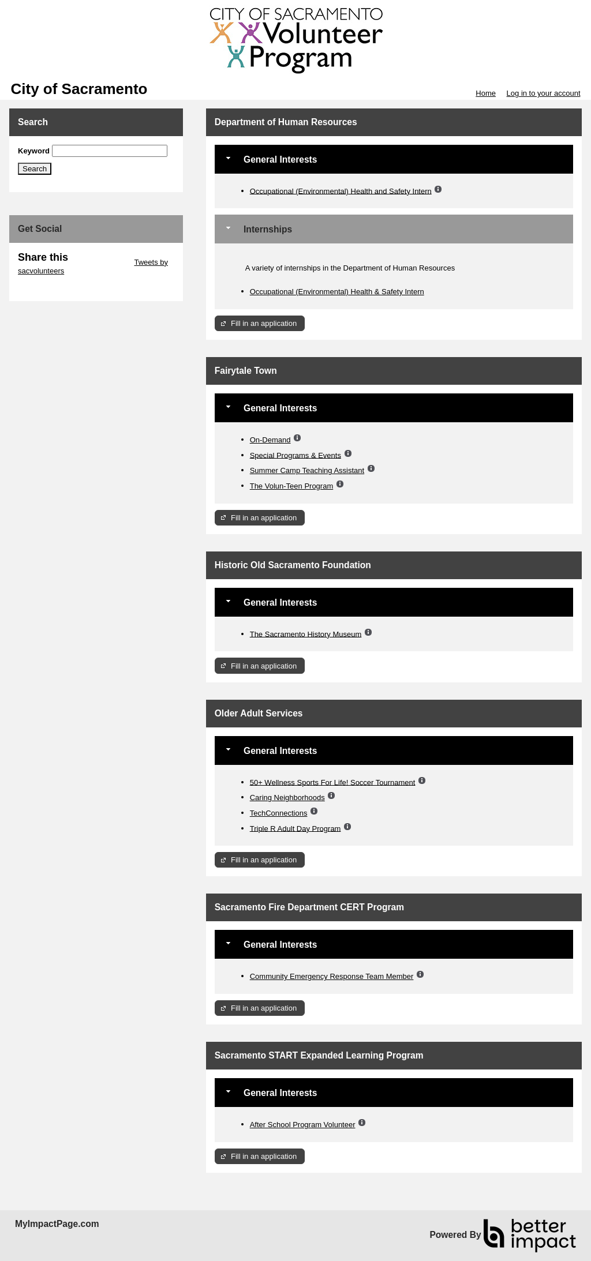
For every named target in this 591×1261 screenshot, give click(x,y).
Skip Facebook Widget (55, 288)
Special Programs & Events (295, 455)
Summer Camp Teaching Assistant (307, 470)
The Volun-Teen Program (292, 486)
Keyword (34, 151)
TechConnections (279, 813)
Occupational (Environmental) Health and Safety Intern (341, 190)
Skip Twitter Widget (100, 262)
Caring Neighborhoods (287, 797)
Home (486, 93)
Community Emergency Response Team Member (332, 976)
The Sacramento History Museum (306, 633)
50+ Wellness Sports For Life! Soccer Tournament (333, 782)
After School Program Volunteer (303, 1124)
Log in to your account (544, 93)
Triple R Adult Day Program (295, 828)
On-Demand (270, 440)
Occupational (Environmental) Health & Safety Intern (337, 291)
